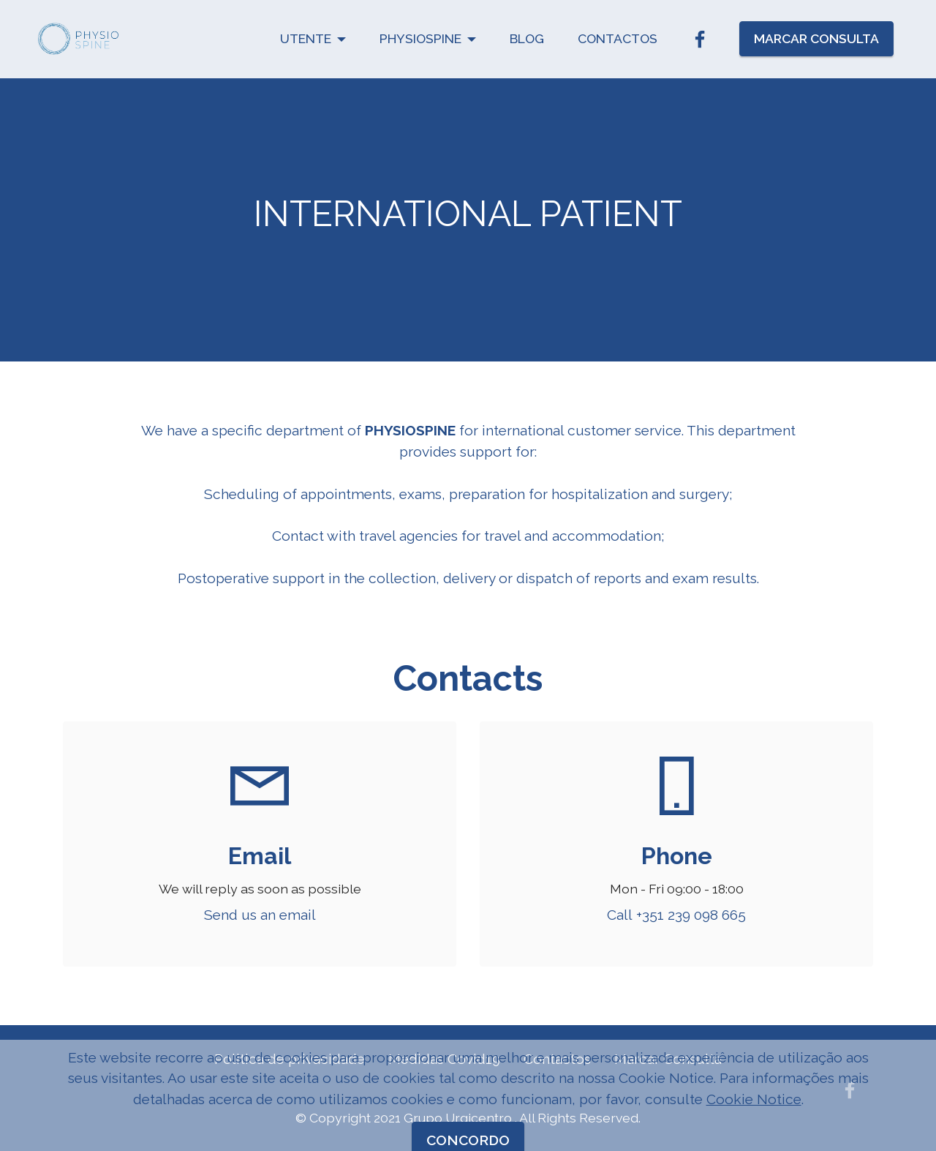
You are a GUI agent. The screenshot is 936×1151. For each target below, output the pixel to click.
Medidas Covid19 (444, 1059)
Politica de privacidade (289, 1059)
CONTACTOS (617, 38)
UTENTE (305, 38)
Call (621, 915)
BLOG (527, 38)
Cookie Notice (753, 1132)
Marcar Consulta (668, 1059)
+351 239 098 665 (691, 915)
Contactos (557, 1059)
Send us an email (260, 915)
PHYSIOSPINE (420, 38)
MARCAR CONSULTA (816, 38)
